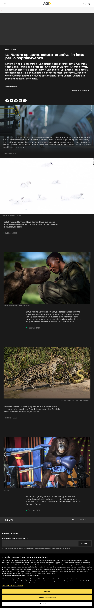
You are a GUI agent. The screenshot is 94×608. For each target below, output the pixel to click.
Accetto (47, 591)
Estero (13, 49)
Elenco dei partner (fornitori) (12, 585)
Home (7, 49)
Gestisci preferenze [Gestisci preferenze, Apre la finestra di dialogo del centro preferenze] (47, 604)
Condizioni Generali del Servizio (59, 548)
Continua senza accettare (47, 598)
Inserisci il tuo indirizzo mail (15, 538)
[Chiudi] (90, 557)
